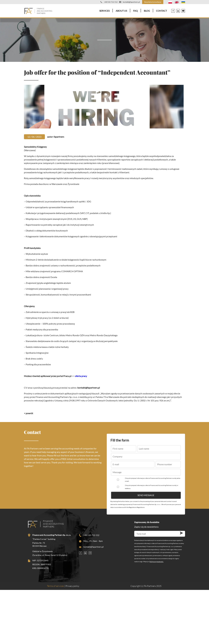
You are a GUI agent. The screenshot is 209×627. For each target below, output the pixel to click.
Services (104, 10)
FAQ (135, 10)
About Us (121, 10)
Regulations (141, 507)
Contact (161, 10)
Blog (147, 10)
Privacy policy (72, 586)
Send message (145, 495)
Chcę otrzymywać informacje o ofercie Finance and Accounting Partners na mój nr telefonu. (151, 486)
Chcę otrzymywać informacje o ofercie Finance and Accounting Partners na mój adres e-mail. (152, 479)
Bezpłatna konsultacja (152, 2)
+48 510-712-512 (111, 2)
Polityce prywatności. (156, 561)
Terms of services (55, 586)
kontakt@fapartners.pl (131, 2)
